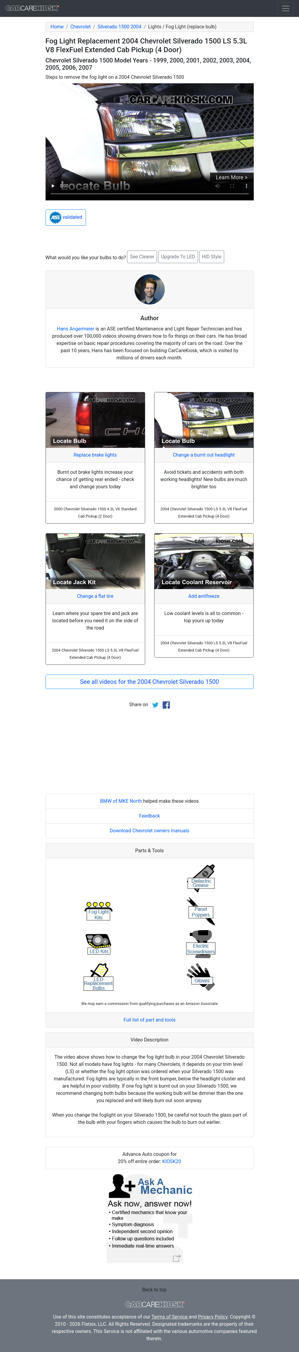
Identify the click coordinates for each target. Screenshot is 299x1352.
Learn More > (232, 177)
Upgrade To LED (178, 257)
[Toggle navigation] (285, 8)
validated (65, 218)
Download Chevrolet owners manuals (149, 831)
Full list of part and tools (150, 1020)
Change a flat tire (95, 596)
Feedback (149, 816)
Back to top (154, 1290)
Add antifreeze (203, 596)
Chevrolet (80, 27)
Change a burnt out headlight (204, 455)
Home (57, 27)
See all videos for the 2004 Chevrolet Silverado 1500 (149, 681)
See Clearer (142, 257)
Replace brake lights (95, 455)
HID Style (211, 257)
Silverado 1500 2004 (119, 27)
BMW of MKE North (121, 801)
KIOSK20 (171, 1161)
